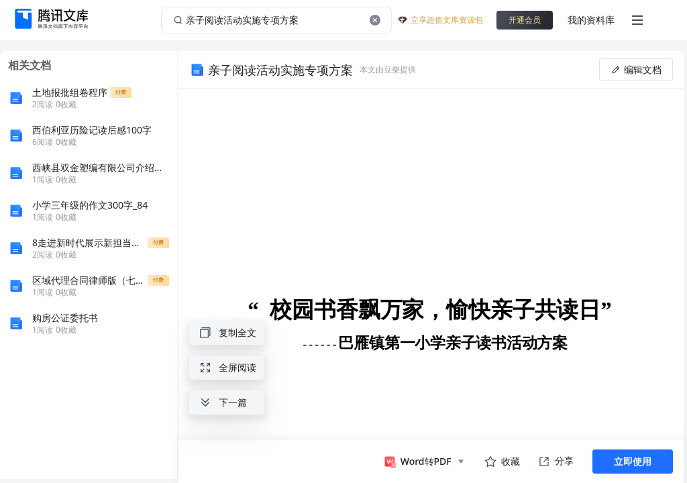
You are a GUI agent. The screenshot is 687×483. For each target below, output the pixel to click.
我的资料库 (591, 19)
